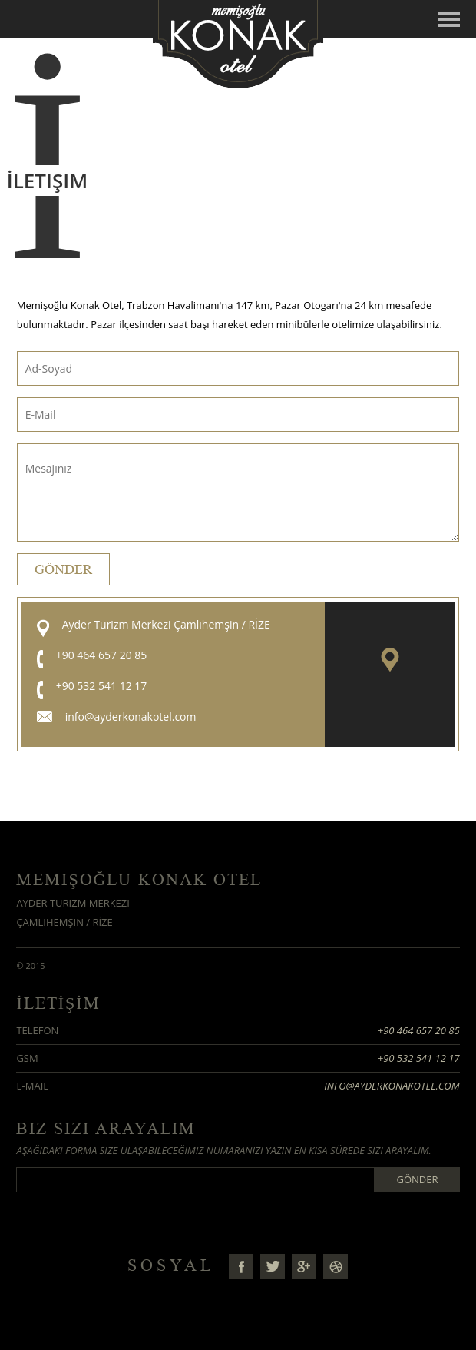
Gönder (63, 569)
